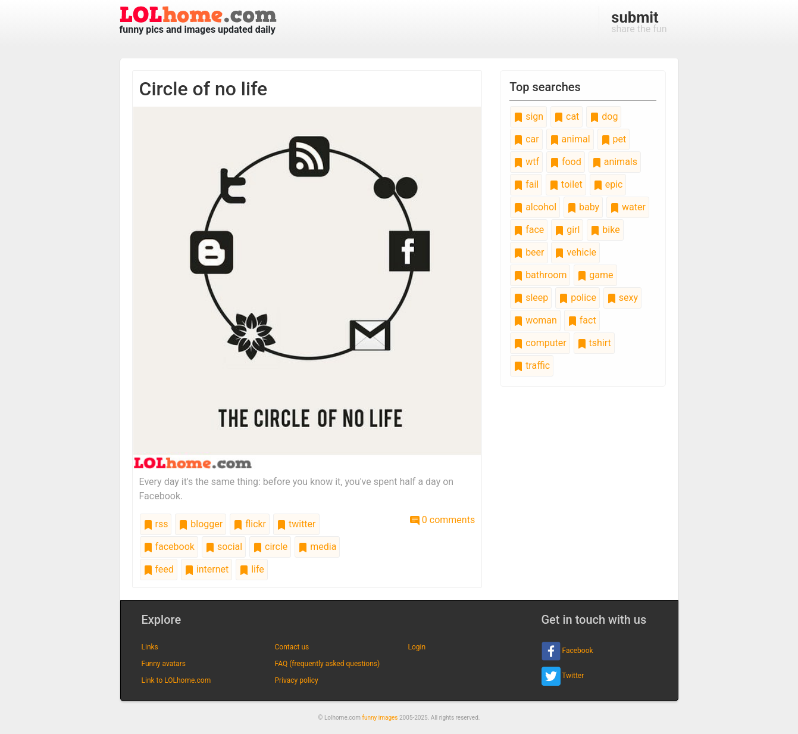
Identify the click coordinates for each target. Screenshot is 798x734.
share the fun (638, 21)
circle (270, 546)
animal (570, 139)
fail (526, 184)
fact (582, 320)
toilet (566, 184)
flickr (249, 524)
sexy (622, 297)
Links (150, 647)
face (529, 229)
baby (583, 207)
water (628, 207)
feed (158, 569)
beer (529, 252)
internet (206, 569)
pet (614, 139)
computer (540, 343)
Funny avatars (164, 664)
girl (567, 229)
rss (155, 524)
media (317, 546)
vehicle (575, 252)
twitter (296, 524)
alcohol (535, 207)
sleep (531, 297)
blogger (201, 524)
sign (528, 116)
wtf (526, 161)
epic (608, 184)
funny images (380, 717)
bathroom (540, 275)
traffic (532, 365)
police (577, 297)
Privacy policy (296, 680)
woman (535, 320)
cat (566, 116)
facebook (169, 546)
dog (604, 116)
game (595, 275)
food (565, 161)
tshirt (594, 343)
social (223, 546)
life (251, 569)
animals (614, 161)
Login (417, 647)
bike (604, 229)
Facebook (567, 651)
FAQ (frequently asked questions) (327, 664)
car (526, 139)
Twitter (563, 676)
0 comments (442, 519)
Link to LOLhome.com (176, 680)
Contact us (292, 647)
